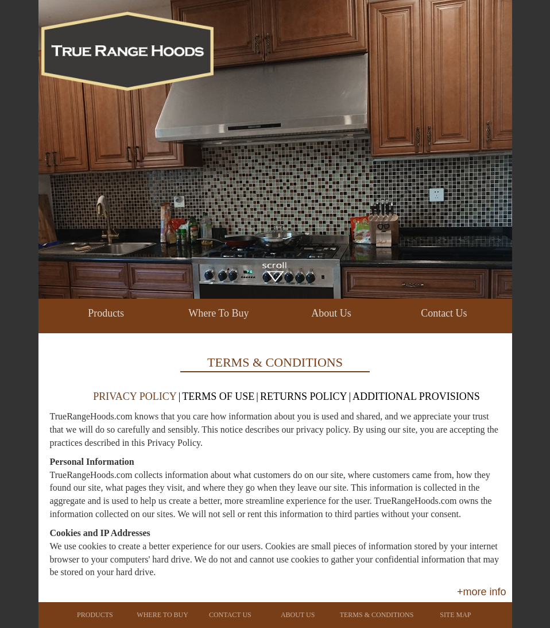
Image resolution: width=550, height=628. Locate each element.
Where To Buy (218, 313)
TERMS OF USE (218, 396)
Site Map (455, 615)
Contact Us (444, 313)
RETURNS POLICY (303, 396)
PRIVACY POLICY (135, 396)
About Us (331, 313)
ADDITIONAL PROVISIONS (416, 396)
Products (106, 313)
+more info (481, 592)
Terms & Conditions (377, 615)
